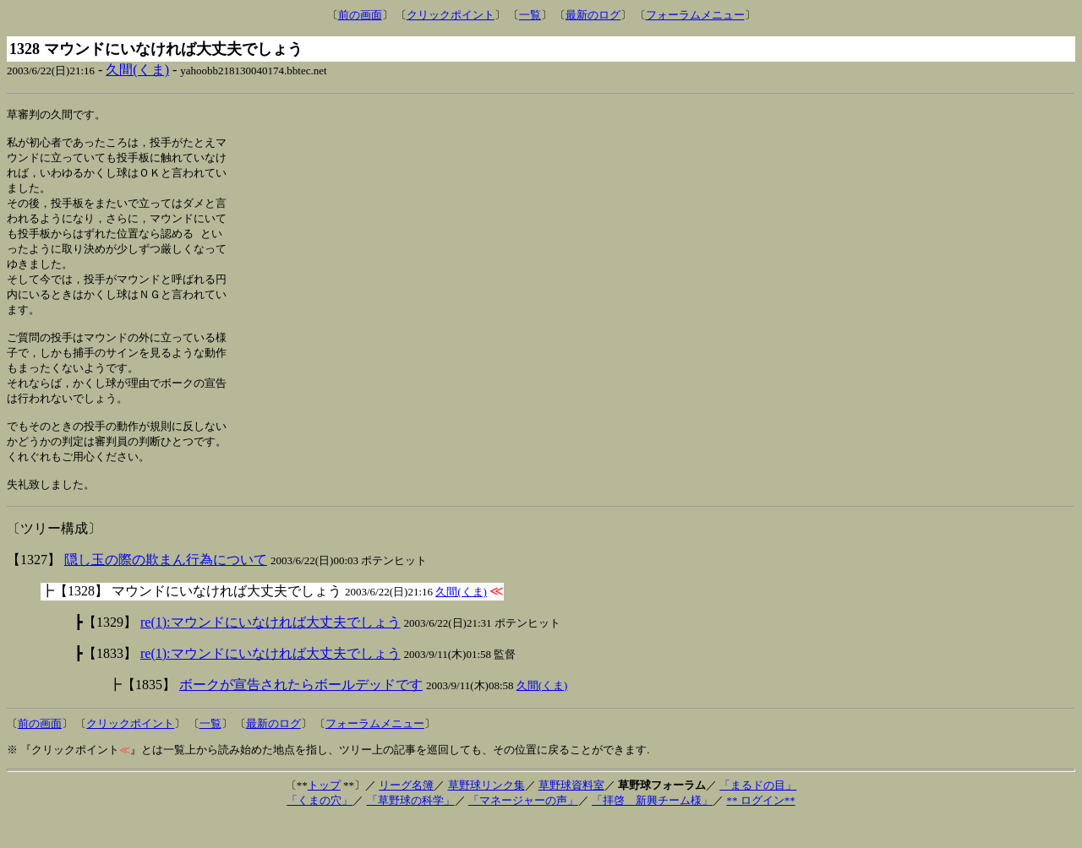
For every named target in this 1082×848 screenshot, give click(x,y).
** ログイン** (760, 829)
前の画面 (360, 14)
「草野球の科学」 (411, 829)
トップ (324, 813)
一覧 (530, 14)
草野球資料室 (571, 813)
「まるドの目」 (757, 813)
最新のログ (593, 14)
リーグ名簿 (406, 813)
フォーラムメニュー (695, 14)
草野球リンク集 (486, 813)
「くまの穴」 (319, 829)
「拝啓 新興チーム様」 (652, 829)
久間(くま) (137, 70)
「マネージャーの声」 (523, 829)
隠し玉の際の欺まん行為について (165, 588)
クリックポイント (451, 14)
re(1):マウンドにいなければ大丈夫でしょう (270, 651)
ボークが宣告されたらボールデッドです (301, 713)
